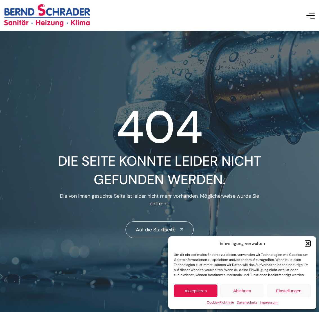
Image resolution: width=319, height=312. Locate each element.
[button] (308, 243)
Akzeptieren (196, 290)
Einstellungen (288, 290)
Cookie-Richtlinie (220, 302)
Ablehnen (242, 290)
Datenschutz (247, 302)
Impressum (269, 302)
